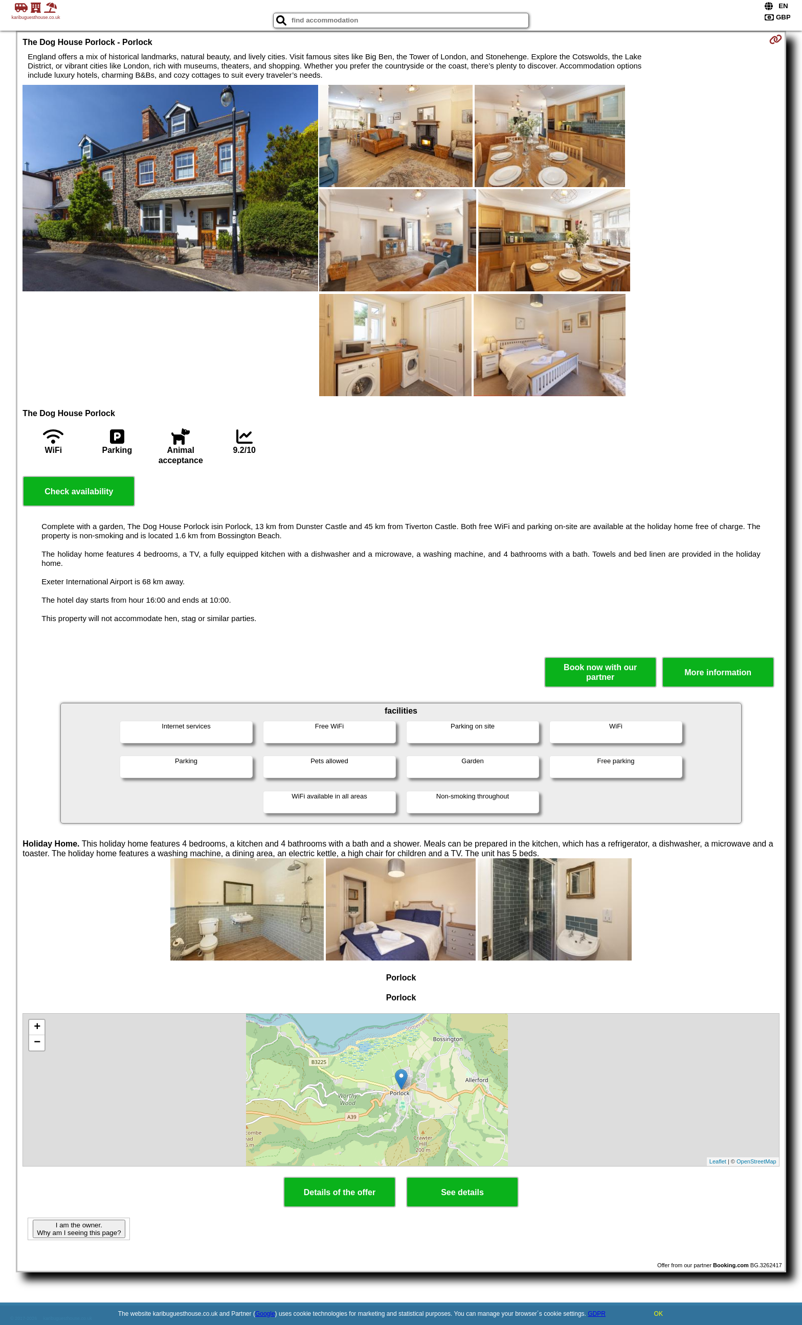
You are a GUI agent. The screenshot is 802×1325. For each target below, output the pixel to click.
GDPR (597, 1313)
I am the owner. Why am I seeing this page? (79, 1229)
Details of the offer (339, 1192)
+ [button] (37, 1027)
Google (265, 1313)
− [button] (37, 1042)
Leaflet (717, 1161)
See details (462, 1192)
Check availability (78, 491)
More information (717, 672)
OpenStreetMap (756, 1161)
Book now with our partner (600, 672)
